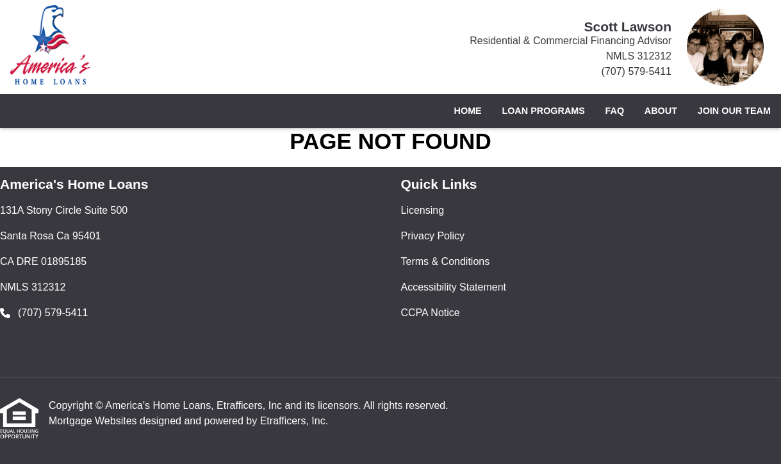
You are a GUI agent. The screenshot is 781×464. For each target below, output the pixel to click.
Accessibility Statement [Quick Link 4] (454, 287)
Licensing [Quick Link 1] (423, 210)
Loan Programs (543, 111)
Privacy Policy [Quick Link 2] (433, 235)
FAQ (615, 111)
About (661, 111)
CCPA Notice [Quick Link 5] (430, 312)
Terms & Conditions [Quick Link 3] (445, 261)
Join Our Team (734, 111)
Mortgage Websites (94, 420)
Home (468, 111)
